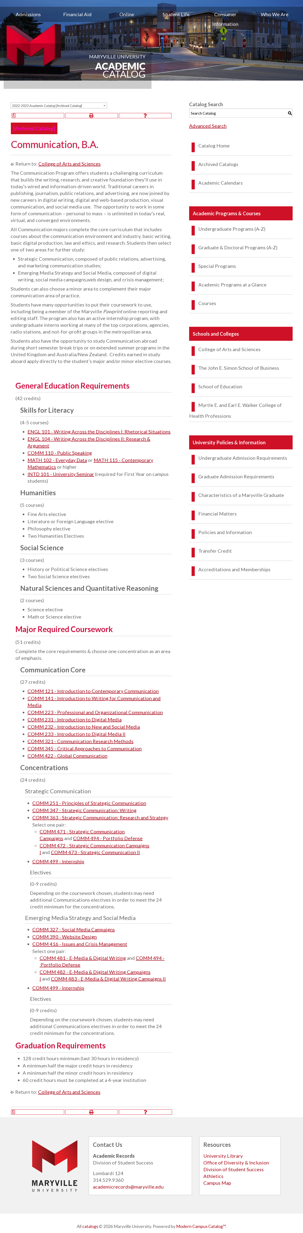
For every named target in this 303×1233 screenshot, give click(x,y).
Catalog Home (214, 145)
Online (126, 14)
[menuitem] (28, 19)
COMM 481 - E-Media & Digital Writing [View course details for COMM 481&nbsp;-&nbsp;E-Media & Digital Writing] (83, 958)
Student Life (176, 14)
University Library (223, 1156)
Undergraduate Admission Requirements (242, 458)
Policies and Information (225, 532)
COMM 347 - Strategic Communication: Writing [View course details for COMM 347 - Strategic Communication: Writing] (84, 810)
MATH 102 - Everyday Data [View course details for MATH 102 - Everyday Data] (57, 460)
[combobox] (59, 105)
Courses (207, 303)
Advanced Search (208, 126)
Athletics (213, 1176)
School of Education (220, 386)
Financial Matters (217, 513)
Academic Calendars (220, 183)
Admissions (28, 14)
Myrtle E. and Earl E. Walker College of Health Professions (235, 410)
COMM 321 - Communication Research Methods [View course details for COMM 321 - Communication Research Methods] (80, 741)
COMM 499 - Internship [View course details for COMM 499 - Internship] (58, 861)
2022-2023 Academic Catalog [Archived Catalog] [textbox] (47, 106)
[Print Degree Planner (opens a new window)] (38, 115)
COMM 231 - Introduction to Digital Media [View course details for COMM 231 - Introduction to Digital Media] (75, 719)
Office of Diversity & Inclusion (236, 1162)
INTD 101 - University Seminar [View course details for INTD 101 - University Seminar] (61, 474)
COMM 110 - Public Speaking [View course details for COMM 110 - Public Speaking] (60, 453)
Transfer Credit (215, 551)
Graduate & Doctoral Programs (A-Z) (237, 247)
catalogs (90, 1226)
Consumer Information (225, 19)
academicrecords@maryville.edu (128, 1187)
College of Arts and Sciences (69, 164)
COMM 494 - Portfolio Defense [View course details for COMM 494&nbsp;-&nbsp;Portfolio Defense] (108, 838)
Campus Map (217, 1183)
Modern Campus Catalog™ (201, 1226)
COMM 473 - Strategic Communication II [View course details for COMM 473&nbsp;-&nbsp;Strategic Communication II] (95, 852)
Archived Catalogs (218, 164)
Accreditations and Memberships (234, 569)
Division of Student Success (233, 1169)
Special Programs (217, 266)
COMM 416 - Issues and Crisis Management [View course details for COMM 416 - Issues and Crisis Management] (79, 944)
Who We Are (275, 14)
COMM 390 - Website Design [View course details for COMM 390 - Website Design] (64, 937)
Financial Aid (77, 14)
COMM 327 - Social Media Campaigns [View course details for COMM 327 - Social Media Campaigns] (73, 929)
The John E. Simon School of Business (238, 368)
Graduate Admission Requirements (236, 476)
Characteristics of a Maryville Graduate (241, 495)
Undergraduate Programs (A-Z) (231, 229)
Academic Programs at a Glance (232, 284)
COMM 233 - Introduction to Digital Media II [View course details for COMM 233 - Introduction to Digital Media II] (76, 734)
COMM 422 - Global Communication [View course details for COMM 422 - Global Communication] (67, 756)
